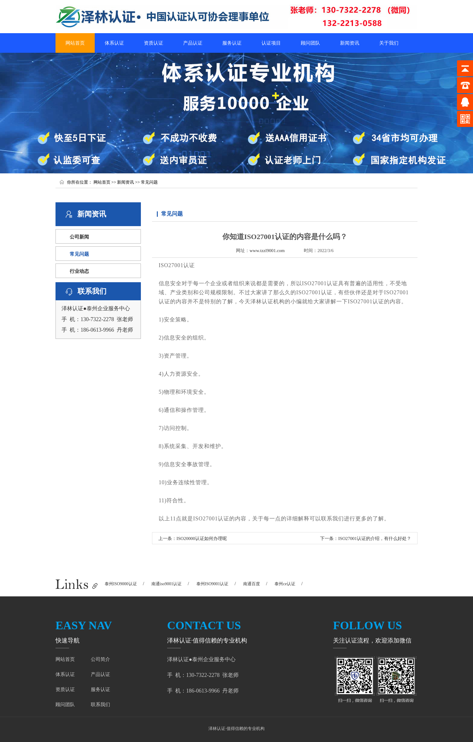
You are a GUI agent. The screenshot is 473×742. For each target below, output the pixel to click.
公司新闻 (79, 236)
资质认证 (153, 43)
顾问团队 (310, 43)
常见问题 (149, 182)
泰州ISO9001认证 (212, 584)
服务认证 (232, 43)
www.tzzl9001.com (267, 250)
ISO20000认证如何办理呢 (201, 538)
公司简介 (100, 659)
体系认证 (114, 43)
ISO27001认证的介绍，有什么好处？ (374, 538)
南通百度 (251, 584)
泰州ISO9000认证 (121, 584)
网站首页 (75, 43)
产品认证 (192, 43)
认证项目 (271, 43)
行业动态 (79, 271)
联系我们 (100, 704)
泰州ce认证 (285, 584)
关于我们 (388, 43)
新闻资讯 (349, 43)
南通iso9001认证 (166, 584)
